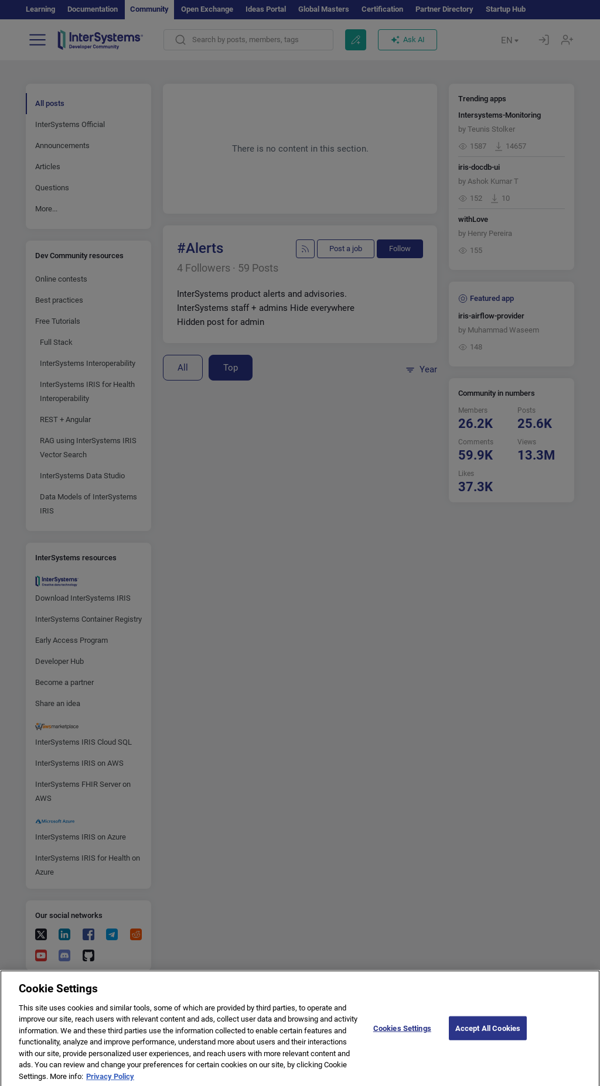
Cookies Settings (402, 1034)
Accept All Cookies (487, 1034)
